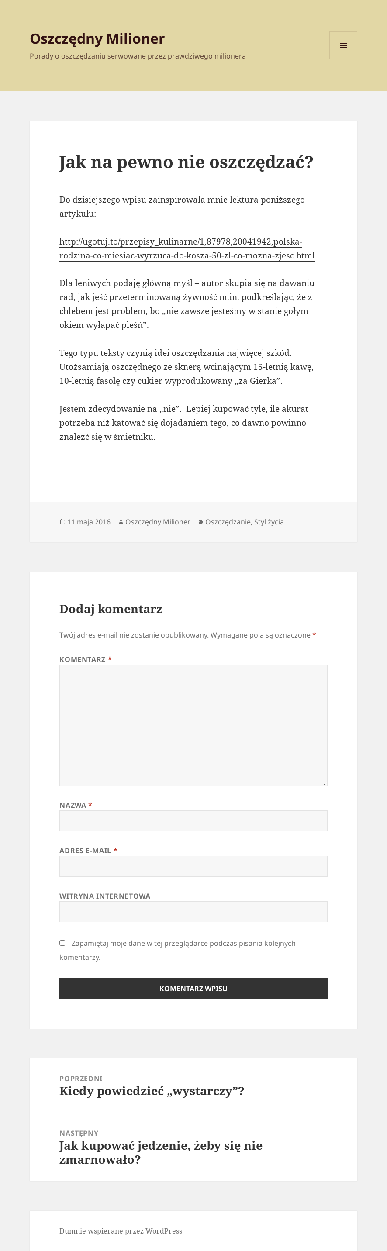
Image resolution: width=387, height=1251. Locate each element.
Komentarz (85, 659)
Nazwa (75, 805)
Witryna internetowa (104, 896)
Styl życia (269, 522)
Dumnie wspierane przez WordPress (120, 1231)
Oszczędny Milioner (97, 38)
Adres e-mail (88, 850)
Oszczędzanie (228, 522)
